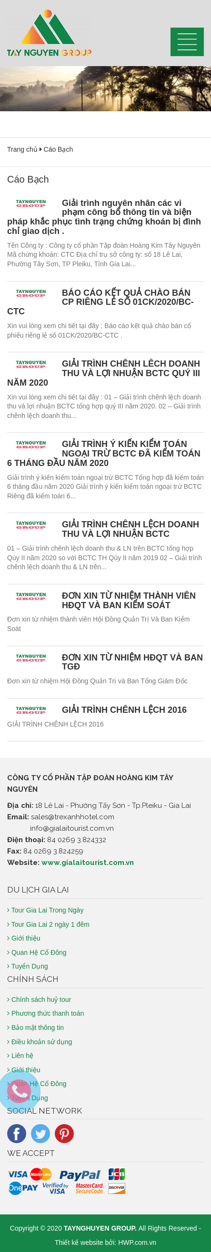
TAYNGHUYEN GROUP (99, 1228)
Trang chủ (22, 149)
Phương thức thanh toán (45, 1013)
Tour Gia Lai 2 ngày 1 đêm (48, 924)
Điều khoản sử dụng (39, 1042)
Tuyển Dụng (27, 966)
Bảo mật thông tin (35, 1027)
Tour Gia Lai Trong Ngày (45, 910)
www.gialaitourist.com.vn (87, 862)
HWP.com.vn (137, 1242)
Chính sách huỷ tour (39, 999)
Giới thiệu (23, 938)
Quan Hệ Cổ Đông (37, 952)
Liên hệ (20, 1055)
